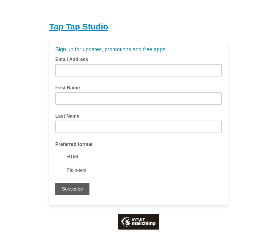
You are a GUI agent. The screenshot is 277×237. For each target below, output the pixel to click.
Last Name (67, 115)
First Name (67, 87)
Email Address (73, 59)
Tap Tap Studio (78, 26)
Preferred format (73, 144)
